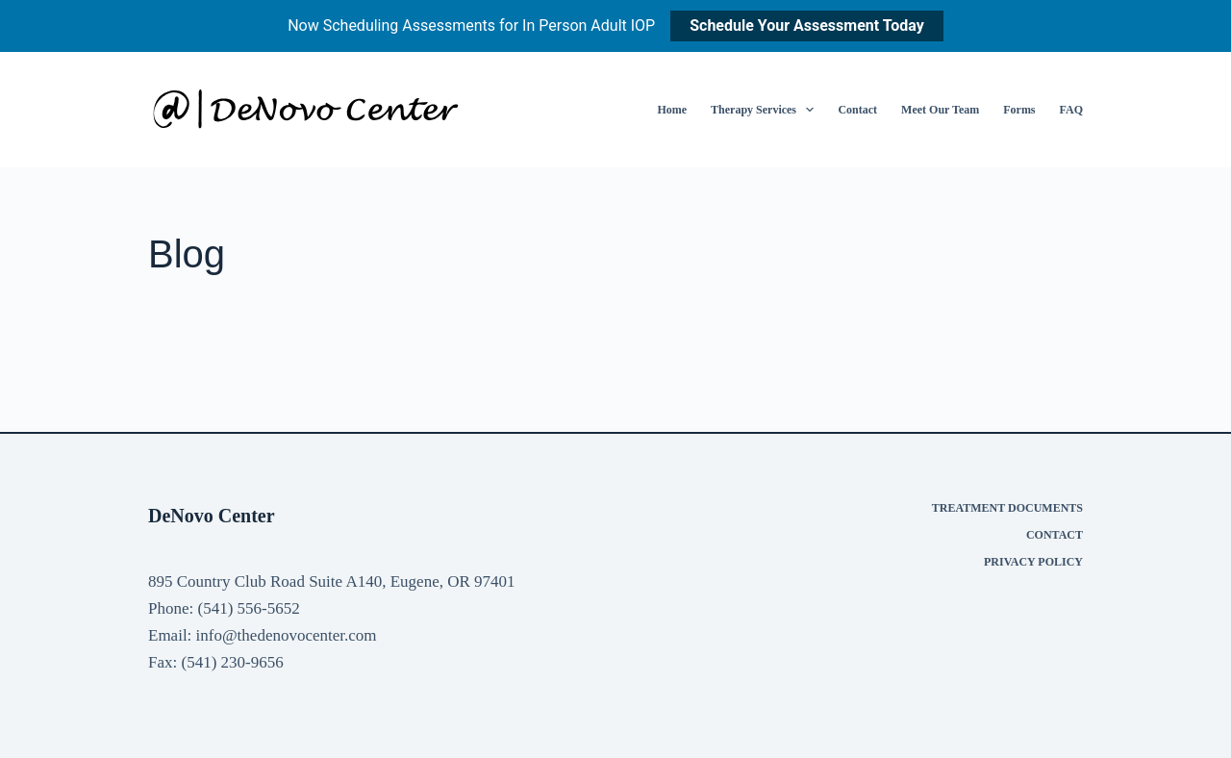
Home (672, 109)
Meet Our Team (940, 109)
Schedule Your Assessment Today (807, 25)
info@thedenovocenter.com (286, 635)
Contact (857, 109)
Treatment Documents (1007, 508)
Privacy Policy (1033, 561)
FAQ (1071, 109)
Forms (1019, 109)
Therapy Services (766, 109)
